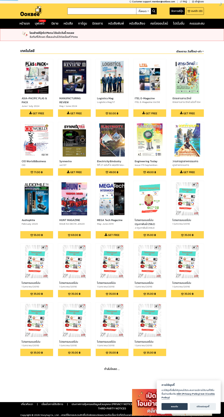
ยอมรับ (174, 406)
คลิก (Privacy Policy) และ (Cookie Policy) (188, 395)
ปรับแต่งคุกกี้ (203, 406)
